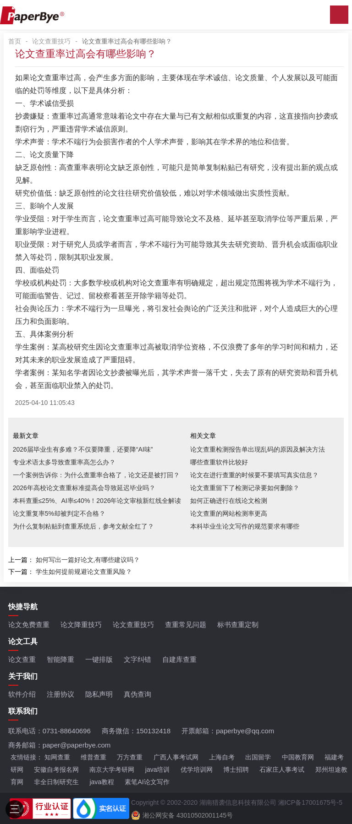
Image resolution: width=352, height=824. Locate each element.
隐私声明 (99, 694)
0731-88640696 (67, 731)
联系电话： (49, 731)
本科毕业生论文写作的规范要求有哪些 (244, 526)
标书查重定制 (237, 624)
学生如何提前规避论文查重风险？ (84, 571)
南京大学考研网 (111, 769)
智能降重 (60, 659)
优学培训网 (197, 769)
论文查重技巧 (51, 41)
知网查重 (57, 757)
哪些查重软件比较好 (219, 462)
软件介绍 (22, 694)
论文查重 (22, 659)
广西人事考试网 (176, 757)
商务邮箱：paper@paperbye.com (59, 745)
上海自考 (222, 757)
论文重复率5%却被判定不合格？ (59, 513)
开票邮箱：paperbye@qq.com (228, 731)
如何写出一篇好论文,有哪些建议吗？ (88, 559)
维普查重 (93, 757)
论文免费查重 (29, 624)
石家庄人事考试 (281, 769)
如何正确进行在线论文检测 (228, 500)
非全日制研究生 (56, 782)
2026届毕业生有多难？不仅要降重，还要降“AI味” (83, 449)
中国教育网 (298, 757)
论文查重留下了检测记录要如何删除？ (244, 487)
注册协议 (60, 694)
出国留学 (258, 757)
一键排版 (99, 659)
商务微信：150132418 (136, 731)
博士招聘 (236, 769)
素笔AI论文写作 (147, 782)
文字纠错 (137, 659)
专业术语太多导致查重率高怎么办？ (64, 462)
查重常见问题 (185, 624)
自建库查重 (179, 659)
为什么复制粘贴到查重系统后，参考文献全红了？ (83, 526)
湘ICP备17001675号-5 (310, 802)
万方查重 (130, 757)
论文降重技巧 (81, 624)
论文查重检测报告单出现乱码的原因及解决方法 (257, 449)
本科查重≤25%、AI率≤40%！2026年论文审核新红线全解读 (97, 500)
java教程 (101, 782)
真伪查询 (137, 694)
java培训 (157, 769)
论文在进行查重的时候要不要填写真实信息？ (254, 475)
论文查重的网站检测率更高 (228, 513)
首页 (14, 41)
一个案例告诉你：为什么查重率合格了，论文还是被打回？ (96, 475)
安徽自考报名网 (56, 769)
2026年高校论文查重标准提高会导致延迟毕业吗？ (84, 487)
